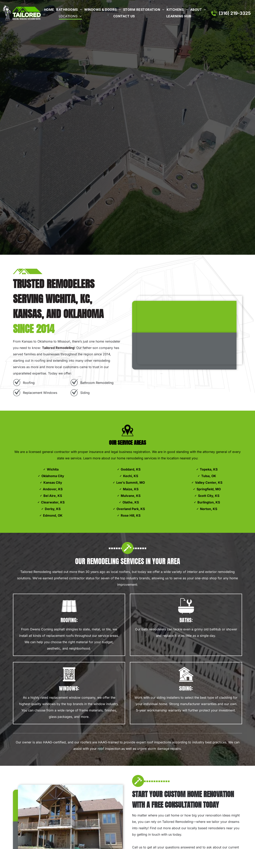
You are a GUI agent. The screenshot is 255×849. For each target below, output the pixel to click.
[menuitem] (48, 10)
